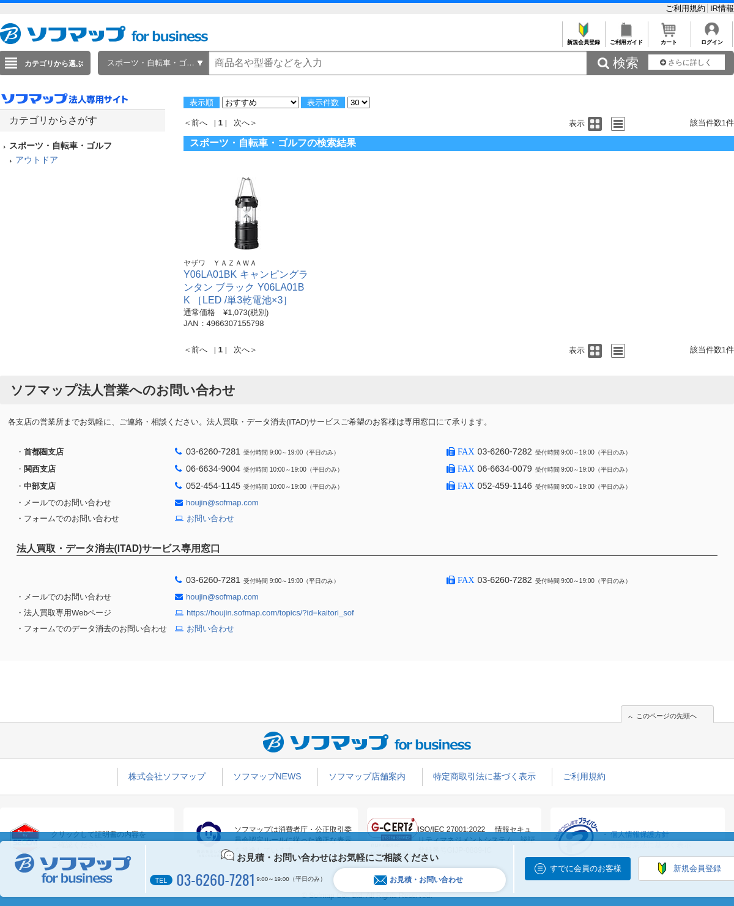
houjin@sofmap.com (222, 502)
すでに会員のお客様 (585, 868)
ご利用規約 (686, 8)
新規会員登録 (583, 38)
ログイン (712, 38)
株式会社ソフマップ (167, 776)
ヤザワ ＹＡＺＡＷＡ (220, 263)
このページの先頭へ (666, 715)
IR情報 (722, 8)
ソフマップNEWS (267, 776)
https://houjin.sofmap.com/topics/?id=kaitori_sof (270, 612)
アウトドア (36, 160)
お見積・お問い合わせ (418, 880)
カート (669, 38)
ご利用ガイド (626, 38)
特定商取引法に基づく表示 (484, 776)
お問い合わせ (210, 518)
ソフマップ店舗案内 (367, 776)
